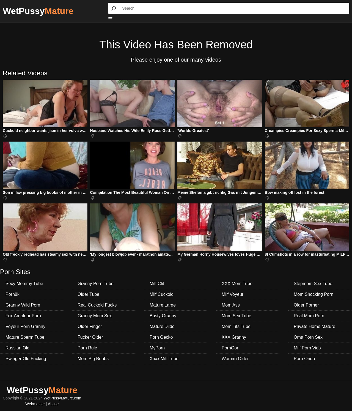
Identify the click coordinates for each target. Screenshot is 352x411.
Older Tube (88, 294)
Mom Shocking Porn (313, 294)
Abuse (53, 404)
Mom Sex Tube (236, 315)
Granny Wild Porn (23, 305)
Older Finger (90, 326)
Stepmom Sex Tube (313, 283)
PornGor (230, 348)
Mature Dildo (162, 326)
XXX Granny (234, 337)
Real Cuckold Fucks (97, 305)
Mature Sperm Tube (25, 337)
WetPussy (38, 11)
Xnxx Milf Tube (164, 358)
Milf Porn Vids (307, 348)
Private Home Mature (314, 326)
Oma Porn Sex (308, 337)
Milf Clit (157, 283)
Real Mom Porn (309, 315)
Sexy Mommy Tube (24, 283)
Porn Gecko (161, 337)
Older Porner (306, 305)
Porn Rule (87, 348)
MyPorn (157, 348)
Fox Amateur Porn (23, 315)
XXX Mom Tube (237, 283)
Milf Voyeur (232, 294)
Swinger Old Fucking (26, 358)
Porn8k (13, 294)
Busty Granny (163, 315)
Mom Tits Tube (236, 326)
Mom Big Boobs (93, 358)
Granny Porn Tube (96, 283)
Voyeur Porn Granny (25, 326)
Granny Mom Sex (95, 315)
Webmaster (35, 404)
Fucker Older (90, 337)
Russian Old (17, 348)
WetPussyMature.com (62, 398)
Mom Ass (231, 305)
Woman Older (235, 358)
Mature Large (163, 305)
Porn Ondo (304, 358)
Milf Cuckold (162, 294)
